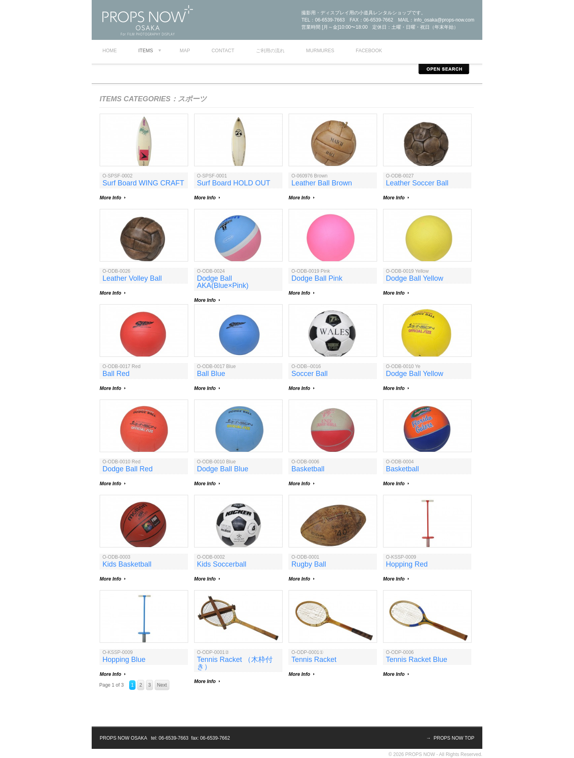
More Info (110, 198)
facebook (369, 50)
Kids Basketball (126, 564)
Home (109, 50)
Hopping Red (407, 564)
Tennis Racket (313, 659)
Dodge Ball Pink (316, 278)
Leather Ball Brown (321, 183)
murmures (320, 50)
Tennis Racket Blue (416, 659)
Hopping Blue (123, 659)
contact (223, 50)
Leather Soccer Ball (417, 183)
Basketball (307, 469)
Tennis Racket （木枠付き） (235, 663)
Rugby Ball (308, 564)
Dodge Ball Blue (222, 469)
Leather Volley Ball (132, 278)
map (185, 50)
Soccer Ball (309, 374)
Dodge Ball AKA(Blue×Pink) (223, 281)
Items (145, 50)
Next (162, 685)
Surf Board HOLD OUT (233, 183)
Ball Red (116, 374)
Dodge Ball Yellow (414, 278)
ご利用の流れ (270, 50)
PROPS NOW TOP (454, 738)
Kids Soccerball (221, 564)
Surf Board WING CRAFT (143, 183)
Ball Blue (211, 374)
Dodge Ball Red (127, 469)
